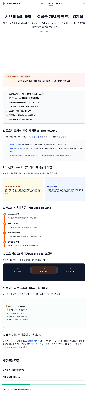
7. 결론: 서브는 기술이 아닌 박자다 (20, 119)
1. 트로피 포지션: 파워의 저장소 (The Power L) (25, 94)
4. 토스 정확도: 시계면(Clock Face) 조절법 (23, 106)
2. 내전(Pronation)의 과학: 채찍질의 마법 (23, 98)
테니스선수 (59, 3)
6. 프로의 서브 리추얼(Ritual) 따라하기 (22, 115)
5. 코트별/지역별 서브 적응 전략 (19, 111)
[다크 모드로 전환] (84, 3)
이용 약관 (69, 389)
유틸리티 (42, 3)
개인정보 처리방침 (80, 389)
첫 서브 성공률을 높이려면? (44, 370)
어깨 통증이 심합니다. (44, 377)
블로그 (51, 3)
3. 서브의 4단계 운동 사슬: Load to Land (23, 102)
